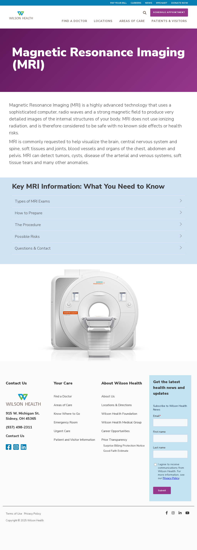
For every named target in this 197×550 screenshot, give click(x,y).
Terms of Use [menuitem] (14, 514)
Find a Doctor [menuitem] (63, 396)
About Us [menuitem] (108, 396)
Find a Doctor (74, 21)
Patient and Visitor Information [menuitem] (74, 440)
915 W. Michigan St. (23, 413)
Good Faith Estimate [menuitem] (115, 451)
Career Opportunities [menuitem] (115, 431)
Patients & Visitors (169, 21)
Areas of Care (132, 21)
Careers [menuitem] (136, 2)
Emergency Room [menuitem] (66, 422)
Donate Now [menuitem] (179, 2)
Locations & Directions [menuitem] (116, 405)
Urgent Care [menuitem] (62, 431)
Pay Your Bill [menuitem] (118, 2)
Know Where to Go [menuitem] (67, 414)
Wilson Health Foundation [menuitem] (119, 414)
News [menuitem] (148, 2)
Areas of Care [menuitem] (63, 405)
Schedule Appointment (169, 12)
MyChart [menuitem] (161, 2)
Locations (103, 21)
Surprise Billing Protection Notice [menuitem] (124, 445)
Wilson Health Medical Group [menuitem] (121, 422)
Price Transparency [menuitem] (114, 440)
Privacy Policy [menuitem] (32, 514)
